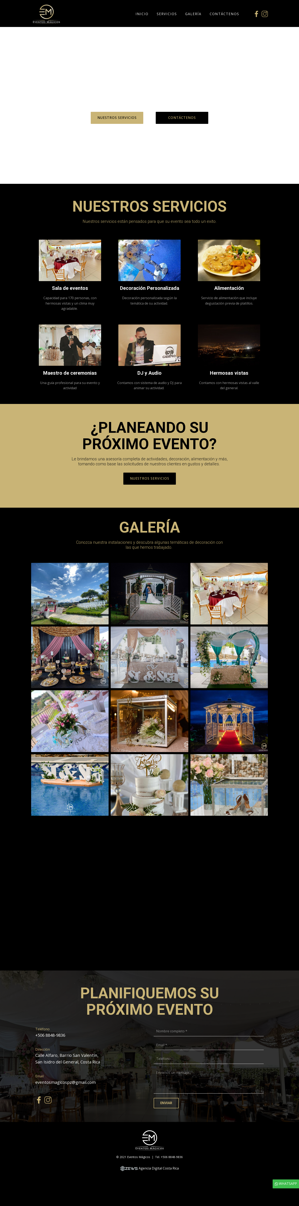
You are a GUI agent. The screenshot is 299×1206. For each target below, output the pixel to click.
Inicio (142, 14)
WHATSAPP (286, 1183)
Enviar (166, 1103)
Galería (193, 14)
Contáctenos (224, 14)
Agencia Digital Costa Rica (159, 1168)
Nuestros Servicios (117, 117)
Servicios (167, 14)
